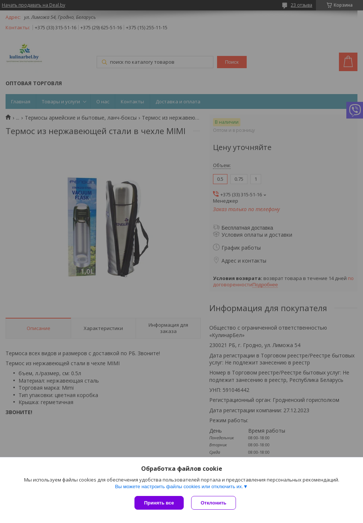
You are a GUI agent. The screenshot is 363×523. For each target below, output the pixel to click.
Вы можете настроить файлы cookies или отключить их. (179, 486)
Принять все (159, 503)
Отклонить (213, 503)
